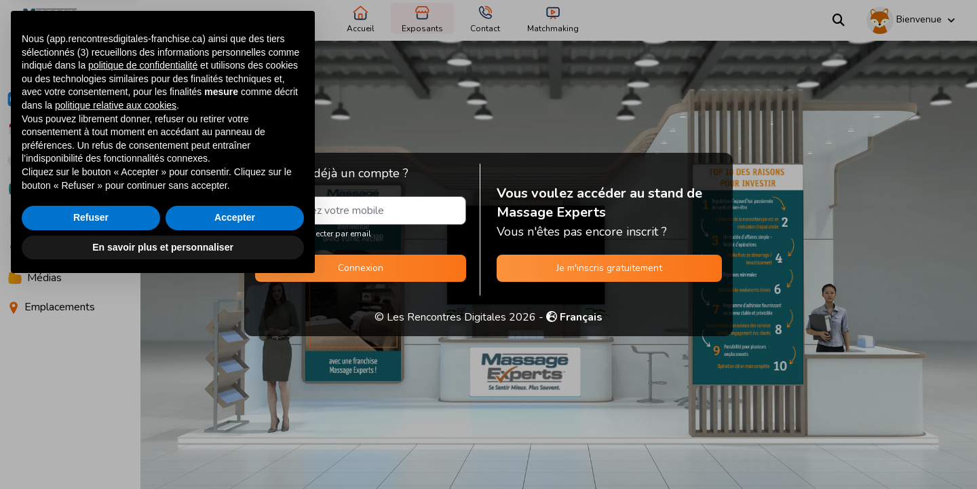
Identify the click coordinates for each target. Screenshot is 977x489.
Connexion (360, 267)
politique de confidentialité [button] (142, 270)
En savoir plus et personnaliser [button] (162, 451)
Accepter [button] (234, 422)
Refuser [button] (91, 422)
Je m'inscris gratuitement (609, 267)
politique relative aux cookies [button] (115, 310)
